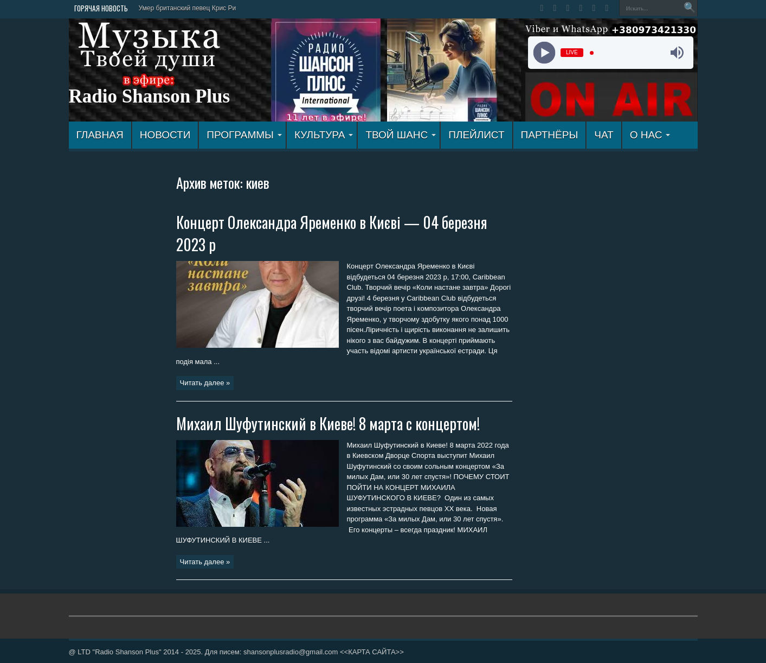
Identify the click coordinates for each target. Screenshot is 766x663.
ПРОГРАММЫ (244, 135)
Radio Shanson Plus (149, 96)
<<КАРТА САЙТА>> (372, 652)
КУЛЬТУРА (323, 135)
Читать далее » (205, 383)
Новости (165, 135)
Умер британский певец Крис (183, 8)
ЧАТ (603, 135)
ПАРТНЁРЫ (549, 135)
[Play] (544, 53)
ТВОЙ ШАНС (400, 135)
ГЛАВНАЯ (100, 135)
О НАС (650, 135)
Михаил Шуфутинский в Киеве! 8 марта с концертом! (328, 423)
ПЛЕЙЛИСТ (476, 135)
